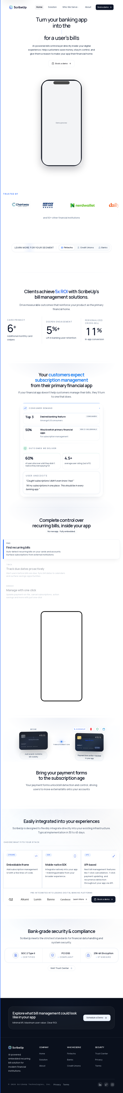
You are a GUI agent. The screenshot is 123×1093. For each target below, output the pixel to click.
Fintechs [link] (71, 1053)
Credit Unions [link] (74, 1065)
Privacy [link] (98, 1059)
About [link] (88, 7)
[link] (17, 7)
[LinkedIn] (100, 1084)
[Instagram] (112, 1084)
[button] (61, 549)
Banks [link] (70, 1059)
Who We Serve (70, 7)
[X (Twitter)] (106, 1084)
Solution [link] (52, 7)
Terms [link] (98, 1065)
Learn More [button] (80, 900)
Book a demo (105, 7)
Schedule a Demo (96, 1017)
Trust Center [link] (101, 1053)
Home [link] (39, 7)
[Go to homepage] (16, 1047)
